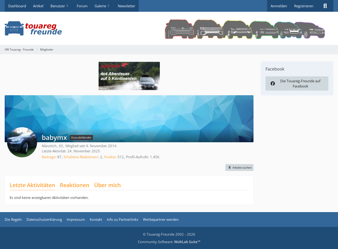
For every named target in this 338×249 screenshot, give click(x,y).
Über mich (107, 185)
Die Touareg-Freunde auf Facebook (295, 83)
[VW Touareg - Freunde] (169, 28)
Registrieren (303, 6)
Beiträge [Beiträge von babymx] (48, 156)
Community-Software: (169, 241)
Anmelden (279, 6)
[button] (239, 167)
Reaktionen (74, 185)
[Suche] (325, 6)
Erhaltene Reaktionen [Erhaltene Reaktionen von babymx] (81, 156)
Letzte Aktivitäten (32, 185)
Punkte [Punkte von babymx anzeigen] (109, 156)
